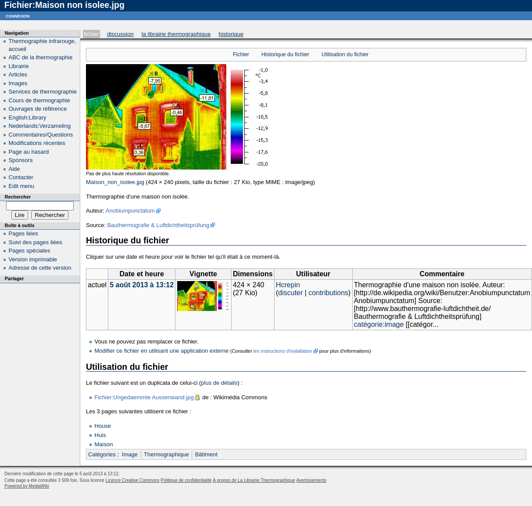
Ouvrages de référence (38, 108)
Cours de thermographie (39, 100)
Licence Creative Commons (133, 480)
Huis (100, 435)
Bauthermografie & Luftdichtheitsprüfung (158, 225)
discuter (290, 292)
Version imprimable (33, 259)
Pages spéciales (29, 250)
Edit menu (22, 186)
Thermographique (166, 454)
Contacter (21, 177)
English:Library (27, 117)
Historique (231, 34)
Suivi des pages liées (35, 242)
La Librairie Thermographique (176, 34)
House (103, 426)
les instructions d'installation (283, 351)
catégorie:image (379, 324)
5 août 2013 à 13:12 (142, 285)
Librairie (19, 66)
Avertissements (311, 480)
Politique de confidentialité (186, 480)
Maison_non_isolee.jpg (115, 182)
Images (18, 83)
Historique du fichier (285, 54)
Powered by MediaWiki (26, 486)
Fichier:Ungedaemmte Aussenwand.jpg (144, 397)
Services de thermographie (43, 91)
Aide (14, 169)
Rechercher (18, 196)
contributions (328, 292)
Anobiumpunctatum (130, 210)
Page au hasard (29, 151)
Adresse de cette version (40, 267)
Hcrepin (288, 285)
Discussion (120, 34)
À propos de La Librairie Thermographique (254, 480)
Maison (104, 444)
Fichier (91, 34)
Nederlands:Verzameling (40, 126)
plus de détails (219, 383)
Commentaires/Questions (41, 134)
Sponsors (21, 160)
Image (130, 454)
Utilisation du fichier (344, 54)
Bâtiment (206, 454)
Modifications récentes (37, 143)
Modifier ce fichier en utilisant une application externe (162, 350)
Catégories (102, 454)
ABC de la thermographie (41, 57)
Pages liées (23, 233)
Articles (18, 74)
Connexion (18, 15)
